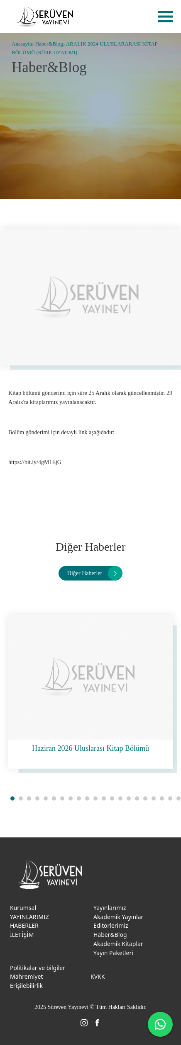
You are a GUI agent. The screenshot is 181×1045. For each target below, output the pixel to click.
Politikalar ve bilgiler (37, 968)
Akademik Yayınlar (118, 917)
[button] (12, 798)
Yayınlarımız (109, 908)
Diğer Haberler (84, 573)
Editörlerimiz (110, 925)
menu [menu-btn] (165, 16)
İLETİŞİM (22, 935)
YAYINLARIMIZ (29, 917)
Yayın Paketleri (113, 953)
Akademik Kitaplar (118, 944)
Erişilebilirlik (26, 985)
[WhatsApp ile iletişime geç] (160, 1024)
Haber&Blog (49, 44)
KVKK (97, 976)
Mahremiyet (26, 976)
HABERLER (24, 925)
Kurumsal (23, 908)
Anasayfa (22, 44)
